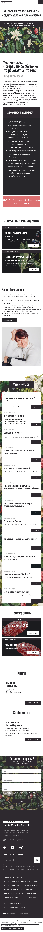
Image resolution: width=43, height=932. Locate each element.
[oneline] (21, 784)
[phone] (21, 776)
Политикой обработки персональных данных (28, 923)
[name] (21, 771)
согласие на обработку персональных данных (25, 869)
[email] (21, 780)
